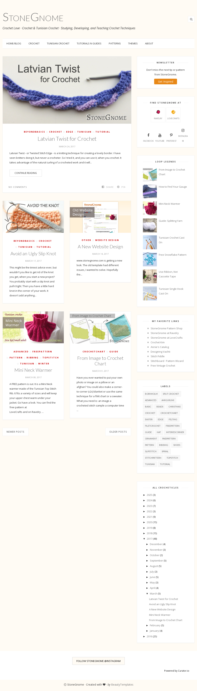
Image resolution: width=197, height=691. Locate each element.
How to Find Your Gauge (173, 186)
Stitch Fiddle (158, 356)
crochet (55, 131)
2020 (150, 522)
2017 (150, 538)
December (156, 544)
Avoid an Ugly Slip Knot (33, 253)
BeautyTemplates (122, 684)
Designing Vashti (160, 351)
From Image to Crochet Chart (100, 360)
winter (43, 363)
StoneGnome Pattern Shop (166, 328)
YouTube (159, 137)
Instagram (183, 134)
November (156, 549)
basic (148, 406)
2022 (150, 511)
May (153, 582)
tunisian (84, 131)
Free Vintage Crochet (163, 365)
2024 (150, 500)
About (149, 43)
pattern (16, 357)
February (155, 625)
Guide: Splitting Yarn (170, 221)
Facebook (148, 137)
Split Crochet (171, 394)
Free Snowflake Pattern (173, 254)
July (152, 571)
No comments (18, 186)
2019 (150, 528)
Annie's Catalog (160, 347)
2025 (150, 495)
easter (149, 419)
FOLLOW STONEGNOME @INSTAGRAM (98, 661)
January (155, 630)
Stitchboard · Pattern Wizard (167, 361)
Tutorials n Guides (89, 43)
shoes (176, 445)
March (154, 593)
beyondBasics (34, 131)
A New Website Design (100, 246)
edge (69, 131)
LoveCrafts (173, 115)
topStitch (50, 357)
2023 (150, 506)
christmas (174, 406)
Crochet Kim (158, 342)
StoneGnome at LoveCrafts (167, 337)
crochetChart (94, 351)
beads (159, 406)
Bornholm (151, 394)
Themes (133, 43)
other (86, 240)
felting (173, 419)
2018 (150, 533)
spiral (165, 451)
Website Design (107, 240)
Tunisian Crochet (58, 43)
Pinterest (171, 137)
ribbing (33, 357)
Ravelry (158, 115)
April (153, 588)
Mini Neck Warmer (33, 370)
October (155, 555)
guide (113, 351)
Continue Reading (26, 173)
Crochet (34, 43)
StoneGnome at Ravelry (165, 333)
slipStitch (150, 451)
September (157, 560)
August (154, 566)
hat (159, 432)
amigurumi (168, 400)
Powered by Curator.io (176, 670)
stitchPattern (153, 457)
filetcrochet (153, 425)
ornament (151, 438)
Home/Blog (13, 43)
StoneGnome (33, 17)
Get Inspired (165, 81)
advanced (21, 351)
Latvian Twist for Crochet (67, 138)
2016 (150, 636)
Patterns (115, 43)
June (153, 577)
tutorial (102, 131)
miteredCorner (175, 432)
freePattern (42, 351)
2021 (150, 516)
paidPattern (169, 438)
